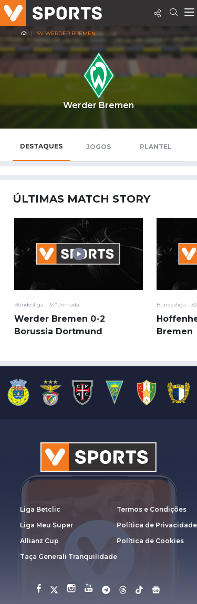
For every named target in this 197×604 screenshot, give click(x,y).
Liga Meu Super (46, 525)
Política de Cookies (150, 541)
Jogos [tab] (98, 147)
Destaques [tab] (41, 146)
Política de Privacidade (157, 525)
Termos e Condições (151, 509)
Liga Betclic (40, 509)
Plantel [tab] (156, 147)
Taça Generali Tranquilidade (68, 556)
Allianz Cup (39, 541)
